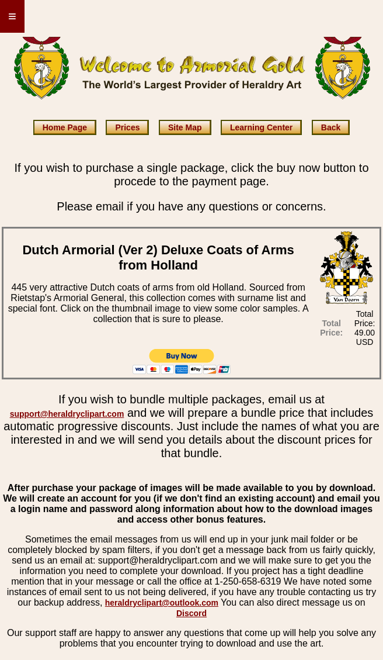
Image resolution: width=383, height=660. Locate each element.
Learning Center (261, 127)
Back (330, 127)
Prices (127, 127)
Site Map (185, 127)
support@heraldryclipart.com (67, 414)
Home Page (65, 127)
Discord (191, 613)
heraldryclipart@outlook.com (161, 602)
